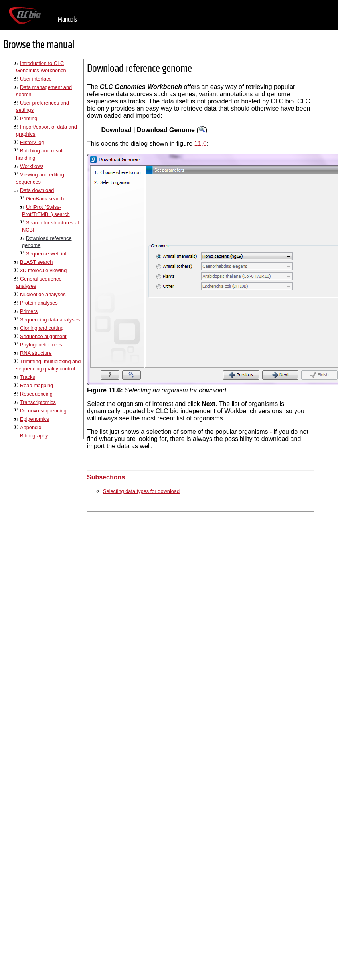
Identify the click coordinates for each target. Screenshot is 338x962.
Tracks (27, 377)
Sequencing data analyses (50, 320)
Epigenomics (34, 419)
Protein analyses (39, 303)
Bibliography (34, 436)
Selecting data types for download (141, 491)
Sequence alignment (43, 336)
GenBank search (45, 199)
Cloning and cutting (42, 328)
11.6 (200, 143)
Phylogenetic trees (41, 345)
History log (32, 142)
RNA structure (36, 353)
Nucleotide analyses (43, 294)
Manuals (67, 19)
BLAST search (36, 262)
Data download (37, 190)
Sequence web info (47, 254)
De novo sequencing (43, 411)
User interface (36, 79)
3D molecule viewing (43, 270)
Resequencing (36, 394)
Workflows (31, 166)
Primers (29, 311)
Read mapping (36, 385)
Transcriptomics (38, 402)
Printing (28, 118)
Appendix (30, 427)
